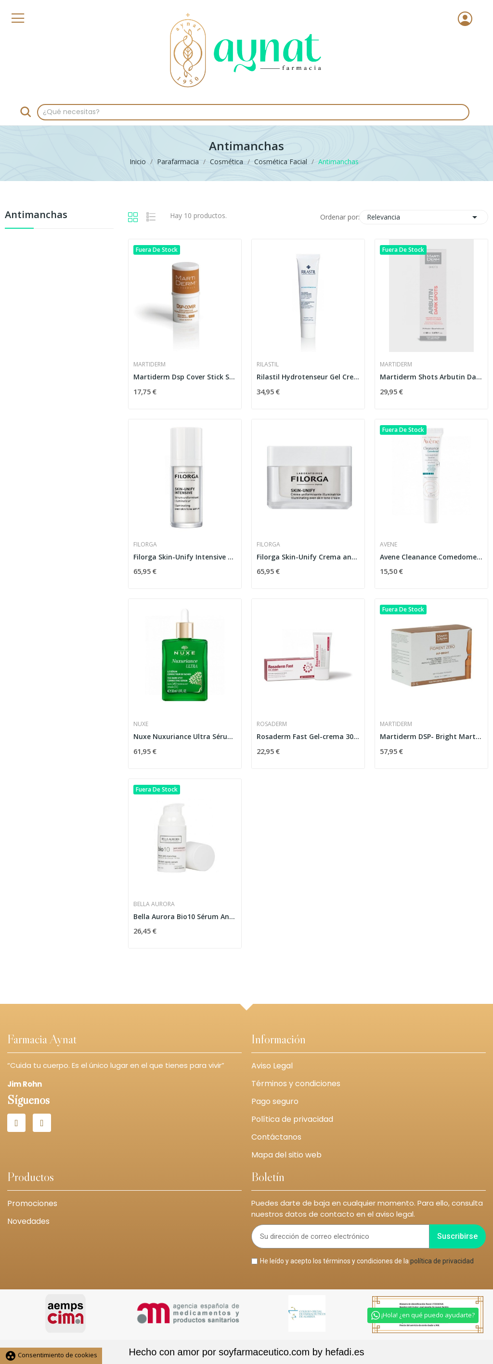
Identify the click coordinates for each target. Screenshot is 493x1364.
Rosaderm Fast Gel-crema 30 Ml (308, 736)
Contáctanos (276, 1137)
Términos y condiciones (295, 1083)
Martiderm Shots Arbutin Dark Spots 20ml (431, 376)
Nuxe (140, 724)
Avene (388, 544)
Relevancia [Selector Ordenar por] (423, 217)
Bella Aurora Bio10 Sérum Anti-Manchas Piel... (184, 916)
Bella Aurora (154, 904)
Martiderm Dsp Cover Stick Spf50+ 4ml (184, 376)
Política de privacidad (292, 1119)
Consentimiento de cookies (51, 1355)
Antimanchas (36, 215)
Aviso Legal (272, 1065)
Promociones (32, 1203)
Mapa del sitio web (286, 1154)
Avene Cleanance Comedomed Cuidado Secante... (431, 556)
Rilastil (268, 364)
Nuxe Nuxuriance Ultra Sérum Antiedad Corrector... (184, 736)
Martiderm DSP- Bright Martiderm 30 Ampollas (431, 736)
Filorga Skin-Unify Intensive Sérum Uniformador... (184, 556)
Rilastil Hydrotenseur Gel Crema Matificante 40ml (308, 376)
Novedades (28, 1221)
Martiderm (149, 364)
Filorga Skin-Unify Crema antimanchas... (308, 556)
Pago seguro (274, 1101)
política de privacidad (442, 1261)
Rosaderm (272, 724)
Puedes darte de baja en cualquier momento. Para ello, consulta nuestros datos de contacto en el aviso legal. (367, 1208)
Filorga (145, 544)
